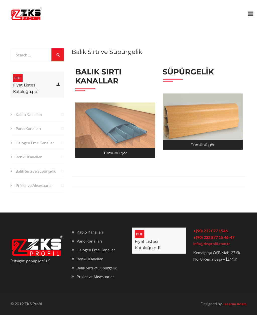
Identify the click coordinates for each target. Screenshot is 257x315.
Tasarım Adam (234, 304)
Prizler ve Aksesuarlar (34, 185)
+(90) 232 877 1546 (210, 230)
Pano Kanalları (28, 128)
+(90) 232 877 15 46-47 (213, 237)
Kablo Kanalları (29, 114)
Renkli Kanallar (29, 156)
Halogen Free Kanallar (35, 142)
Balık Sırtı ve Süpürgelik (36, 171)
